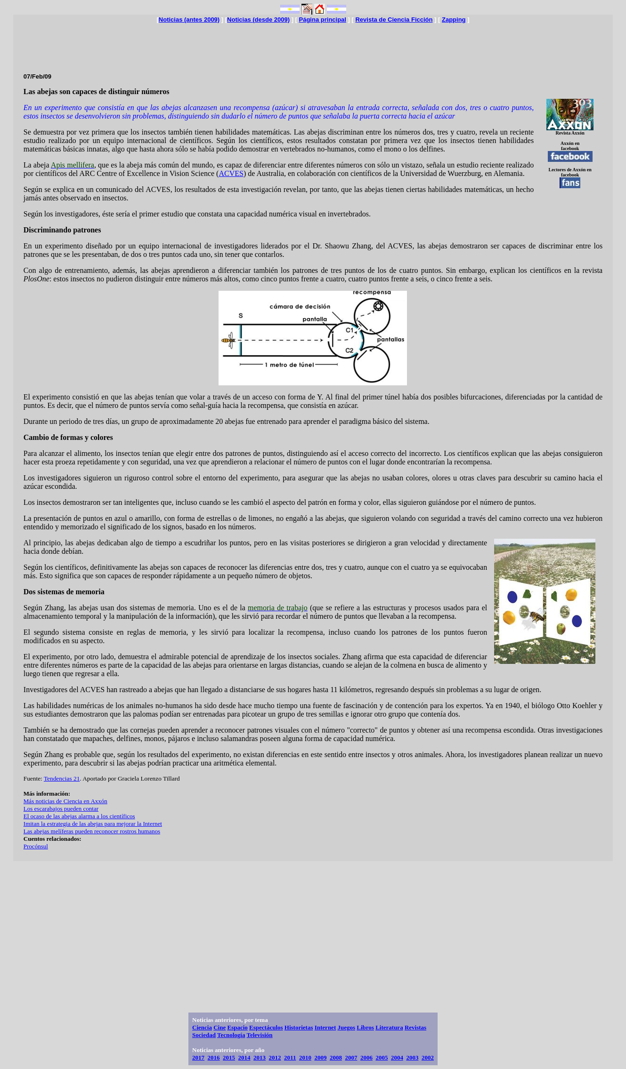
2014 (244, 1057)
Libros (365, 1027)
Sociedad (204, 1034)
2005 (381, 1057)
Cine (219, 1027)
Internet (325, 1027)
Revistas (415, 1027)
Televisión (259, 1034)
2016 (214, 1057)
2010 (305, 1057)
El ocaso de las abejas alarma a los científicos (79, 816)
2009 (320, 1057)
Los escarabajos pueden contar (61, 808)
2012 (275, 1057)
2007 (351, 1057)
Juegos (346, 1027)
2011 (290, 1057)
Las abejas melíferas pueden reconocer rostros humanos (92, 831)
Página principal (322, 19)
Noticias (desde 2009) (258, 19)
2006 (366, 1057)
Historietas (299, 1027)
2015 (229, 1057)
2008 (336, 1057)
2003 (412, 1057)
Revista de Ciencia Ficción (393, 19)
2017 (198, 1057)
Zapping (454, 19)
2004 (397, 1057)
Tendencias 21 (62, 778)
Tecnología (231, 1034)
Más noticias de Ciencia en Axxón (65, 801)
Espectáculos (266, 1027)
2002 (428, 1057)
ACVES (231, 173)
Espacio (237, 1027)
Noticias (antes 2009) (189, 19)
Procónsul (36, 846)
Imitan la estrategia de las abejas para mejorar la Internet (93, 823)
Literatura (389, 1027)
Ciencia (202, 1027)
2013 (259, 1057)
